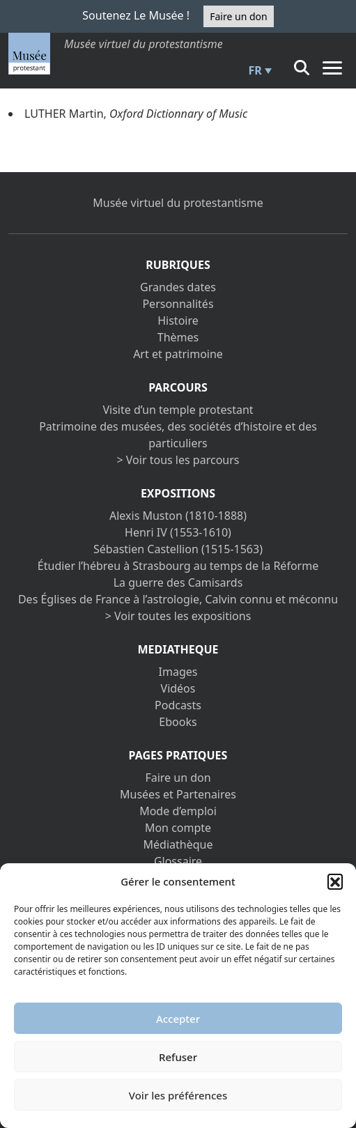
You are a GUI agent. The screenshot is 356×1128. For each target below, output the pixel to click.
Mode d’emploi (178, 811)
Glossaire (178, 861)
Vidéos (178, 688)
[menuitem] (258, 70)
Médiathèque (178, 844)
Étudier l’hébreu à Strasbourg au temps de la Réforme (178, 565)
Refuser (178, 1057)
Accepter (178, 1019)
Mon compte (178, 827)
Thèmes (178, 337)
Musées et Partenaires (178, 794)
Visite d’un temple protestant (177, 409)
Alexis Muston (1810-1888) (178, 515)
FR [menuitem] (255, 70)
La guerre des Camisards (178, 582)
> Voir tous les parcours (178, 460)
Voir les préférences (178, 1095)
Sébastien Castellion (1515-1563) (178, 549)
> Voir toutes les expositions (178, 616)
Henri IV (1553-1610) (178, 532)
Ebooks (177, 721)
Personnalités (177, 303)
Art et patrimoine (178, 354)
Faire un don (238, 16)
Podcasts (178, 705)
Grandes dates (178, 287)
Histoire (178, 320)
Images (178, 671)
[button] (335, 881)
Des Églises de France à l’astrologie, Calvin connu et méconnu (178, 599)
